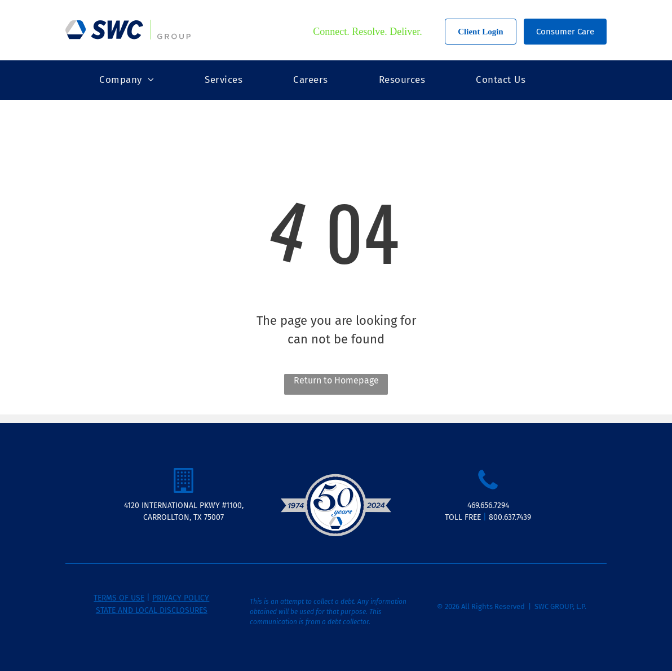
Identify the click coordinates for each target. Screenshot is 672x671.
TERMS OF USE (119, 598)
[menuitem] (126, 80)
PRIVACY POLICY (180, 598)
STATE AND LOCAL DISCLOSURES (151, 610)
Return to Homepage (336, 380)
